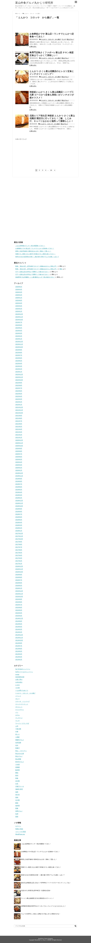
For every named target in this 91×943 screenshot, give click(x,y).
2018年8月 (18, 511)
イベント (18, 696)
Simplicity (50, 938)
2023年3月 (18, 366)
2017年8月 (18, 544)
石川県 (17, 800)
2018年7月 (18, 514)
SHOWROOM (19, 677)
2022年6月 (18, 391)
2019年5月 (18, 489)
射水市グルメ (19, 762)
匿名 (61, 269)
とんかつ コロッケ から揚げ (51, 39)
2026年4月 (18, 289)
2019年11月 (19, 476)
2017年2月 (18, 561)
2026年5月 (18, 286)
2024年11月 (19, 317)
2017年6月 (18, 550)
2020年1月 (18, 470)
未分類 (17, 781)
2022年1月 (18, 404)
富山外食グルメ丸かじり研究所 (34, 2)
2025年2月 (18, 308)
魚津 (16, 814)
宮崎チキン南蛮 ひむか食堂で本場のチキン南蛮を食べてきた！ (35, 254)
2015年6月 (18, 607)
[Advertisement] (45, 26)
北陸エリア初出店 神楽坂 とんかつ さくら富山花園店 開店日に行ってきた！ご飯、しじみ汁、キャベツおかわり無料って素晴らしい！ (52, 118)
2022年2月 (18, 402)
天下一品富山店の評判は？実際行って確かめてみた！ (32, 271)
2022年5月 (18, 393)
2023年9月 (18, 350)
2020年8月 (18, 451)
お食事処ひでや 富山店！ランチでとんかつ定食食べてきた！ (34, 248)
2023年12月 (19, 341)
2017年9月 (18, 541)
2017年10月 (19, 539)
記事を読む (33, 46)
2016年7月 (18, 580)
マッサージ (18, 718)
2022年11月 (19, 377)
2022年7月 (18, 388)
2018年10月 (19, 506)
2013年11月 (19, 637)
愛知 (16, 772)
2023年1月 (18, 371)
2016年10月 (19, 572)
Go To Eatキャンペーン (22, 669)
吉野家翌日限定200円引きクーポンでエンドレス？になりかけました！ (43, 906)
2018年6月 (18, 517)
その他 (17, 688)
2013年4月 (18, 654)
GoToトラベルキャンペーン (24, 672)
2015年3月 (18, 615)
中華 (16, 731)
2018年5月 (18, 519)
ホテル (17, 715)
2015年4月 (18, 613)
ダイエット (18, 707)
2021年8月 (18, 418)
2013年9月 (18, 643)
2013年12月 (19, 635)
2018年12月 (19, 500)
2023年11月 (19, 344)
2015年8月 (18, 602)
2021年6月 (18, 424)
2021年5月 (18, 426)
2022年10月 (19, 380)
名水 (16, 745)
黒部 (16, 816)
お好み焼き (18, 682)
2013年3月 (18, 657)
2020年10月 (19, 445)
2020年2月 (18, 467)
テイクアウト (19, 709)
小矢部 (17, 764)
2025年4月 (18, 303)
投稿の (19, 829)
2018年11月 (19, 503)
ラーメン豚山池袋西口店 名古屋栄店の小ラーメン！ (37, 898)
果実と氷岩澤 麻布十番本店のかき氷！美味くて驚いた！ (33, 251)
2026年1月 (18, 297)
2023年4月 (18, 363)
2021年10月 (19, 413)
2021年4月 (18, 429)
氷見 (16, 783)
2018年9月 (18, 509)
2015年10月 (19, 596)
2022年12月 (19, 374)
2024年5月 (18, 328)
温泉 (16, 792)
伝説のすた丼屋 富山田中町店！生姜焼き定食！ (36, 890)
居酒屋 (17, 767)
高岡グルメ (18, 811)
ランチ (64, 39)
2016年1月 (18, 588)
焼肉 (16, 797)
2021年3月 (18, 432)
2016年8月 (18, 577)
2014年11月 (19, 618)
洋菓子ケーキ (19, 786)
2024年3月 (18, 333)
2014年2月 (18, 632)
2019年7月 (18, 484)
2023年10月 (19, 347)
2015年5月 (18, 610)
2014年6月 (18, 621)
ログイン (18, 826)
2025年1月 (18, 311)
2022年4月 (18, 396)
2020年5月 (18, 459)
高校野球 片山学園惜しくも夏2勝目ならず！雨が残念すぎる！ (35, 277)
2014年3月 (18, 629)
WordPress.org (20, 834)
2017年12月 (19, 533)
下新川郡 (18, 729)
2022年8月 (18, 385)
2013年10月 (19, 640)
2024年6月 (18, 325)
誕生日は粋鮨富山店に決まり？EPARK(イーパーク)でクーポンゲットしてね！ (46, 882)
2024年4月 (18, 330)
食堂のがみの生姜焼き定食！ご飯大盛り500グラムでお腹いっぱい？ (37, 256)
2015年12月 (19, 591)
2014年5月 (18, 624)
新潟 (16, 775)
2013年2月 (18, 659)
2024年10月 (19, 319)
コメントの (20, 831)
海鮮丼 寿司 (19, 789)
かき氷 (17, 685)
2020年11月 (19, 443)
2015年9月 (18, 599)
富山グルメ (70, 39)
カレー (17, 698)
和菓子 (17, 748)
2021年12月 (19, 407)
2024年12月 (19, 314)
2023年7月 (18, 355)
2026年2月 (18, 295)
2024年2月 (18, 336)
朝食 (16, 778)
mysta (17, 674)
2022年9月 (18, 382)
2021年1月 (18, 437)
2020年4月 (18, 462)
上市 (16, 726)
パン (16, 712)
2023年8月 (18, 352)
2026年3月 (18, 292)
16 (51, 170)
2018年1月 (18, 530)
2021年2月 (18, 435)
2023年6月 (18, 358)
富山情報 (18, 759)
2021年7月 (18, 421)
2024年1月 (18, 339)
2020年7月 (18, 454)
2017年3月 (18, 558)
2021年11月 (19, 410)
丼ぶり (17, 734)
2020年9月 (18, 448)
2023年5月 (18, 360)
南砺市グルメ (19, 740)
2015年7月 (18, 604)
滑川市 (17, 794)
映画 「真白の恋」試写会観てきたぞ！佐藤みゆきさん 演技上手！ (36, 266)
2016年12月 (19, 566)
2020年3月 (18, 465)
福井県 (17, 805)
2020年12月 (19, 440)
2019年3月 (18, 495)
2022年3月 (18, 399)
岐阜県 (17, 770)
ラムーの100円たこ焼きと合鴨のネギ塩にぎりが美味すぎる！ (40, 914)
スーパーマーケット (21, 704)
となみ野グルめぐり (21, 690)
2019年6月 (18, 487)
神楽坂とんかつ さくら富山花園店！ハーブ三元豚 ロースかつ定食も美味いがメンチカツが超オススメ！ (52, 95)
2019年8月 (18, 481)
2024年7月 (18, 322)
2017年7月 (18, 547)
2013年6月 (18, 648)
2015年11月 (19, 594)
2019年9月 (18, 478)
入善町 (17, 737)
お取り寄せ (18, 679)
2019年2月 (18, 498)
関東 (16, 808)
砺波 (16, 803)
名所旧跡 (18, 742)
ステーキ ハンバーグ (22, 701)
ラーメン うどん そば (22, 723)
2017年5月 (18, 552)
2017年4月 (18, 555)
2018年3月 (18, 525)
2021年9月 (18, 415)
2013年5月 (18, 651)
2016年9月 (18, 574)
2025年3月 (18, 306)
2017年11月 (19, 536)
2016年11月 (19, 569)
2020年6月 (18, 456)
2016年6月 (18, 583)
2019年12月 (19, 473)
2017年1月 (18, 563)
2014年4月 (18, 626)
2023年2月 (18, 369)
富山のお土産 (19, 753)
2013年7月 (18, 646)
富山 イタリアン (21, 751)
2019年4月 (18, 492)
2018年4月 (18, 522)
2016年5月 (18, 585)
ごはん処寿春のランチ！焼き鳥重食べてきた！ (30, 245)
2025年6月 (18, 300)
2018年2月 (18, 528)
